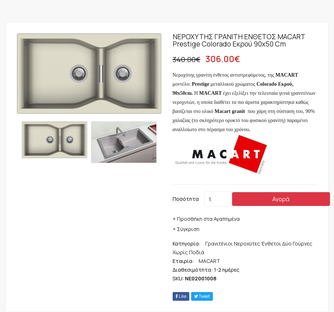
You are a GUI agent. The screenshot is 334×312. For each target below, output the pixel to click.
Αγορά (280, 199)
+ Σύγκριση (186, 229)
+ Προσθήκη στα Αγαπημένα (206, 218)
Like (181, 296)
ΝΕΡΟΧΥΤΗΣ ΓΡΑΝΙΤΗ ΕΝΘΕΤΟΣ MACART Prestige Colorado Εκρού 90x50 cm (239, 40)
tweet (202, 296)
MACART (209, 261)
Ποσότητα (186, 198)
